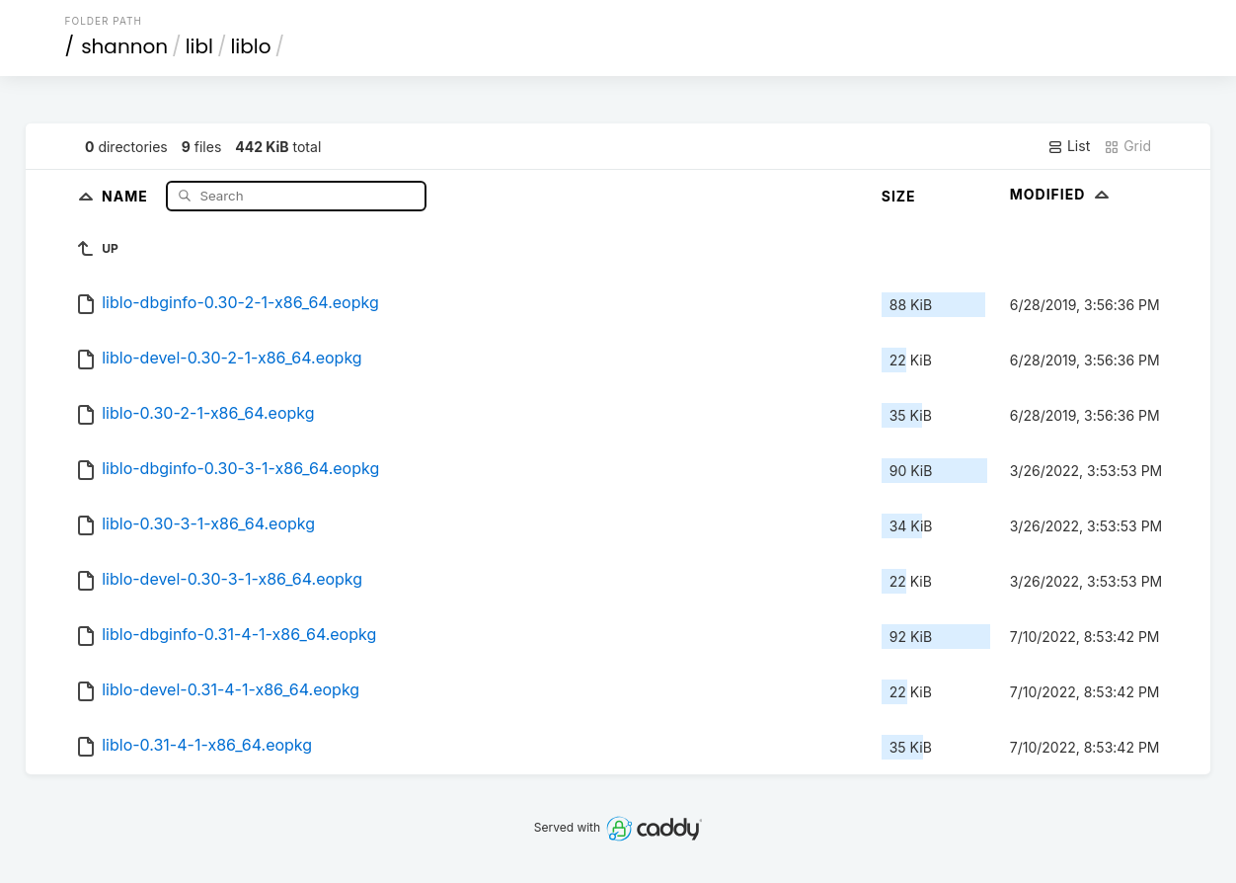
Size (899, 196)
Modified (1062, 194)
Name (127, 195)
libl (199, 46)
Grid (1127, 146)
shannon (124, 46)
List (1068, 146)
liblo (250, 46)
